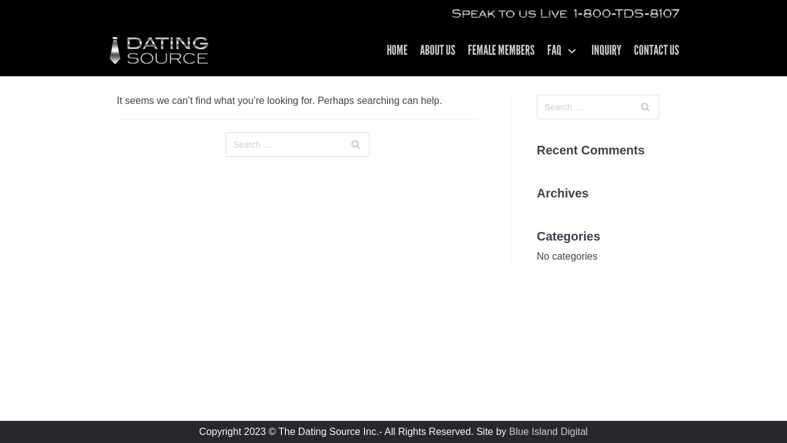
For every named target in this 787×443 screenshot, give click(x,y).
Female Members (501, 51)
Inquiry (606, 51)
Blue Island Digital (548, 431)
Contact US (656, 51)
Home (397, 51)
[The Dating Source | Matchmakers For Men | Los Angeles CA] (158, 51)
